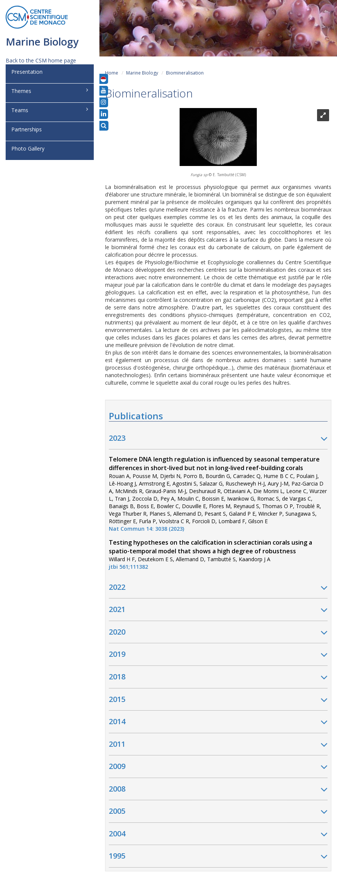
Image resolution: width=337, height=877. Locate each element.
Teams (49, 110)
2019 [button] (218, 654)
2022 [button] (218, 587)
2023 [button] (218, 438)
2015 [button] (218, 699)
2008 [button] (218, 789)
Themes (49, 90)
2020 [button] (218, 632)
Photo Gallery (27, 148)
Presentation (27, 71)
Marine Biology (142, 73)
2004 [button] (218, 834)
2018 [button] (218, 677)
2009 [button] (218, 766)
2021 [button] (218, 609)
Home (111, 73)
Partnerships (26, 129)
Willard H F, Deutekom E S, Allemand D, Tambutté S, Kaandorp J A (210, 554)
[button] (103, 78)
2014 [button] (218, 722)
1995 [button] (218, 856)
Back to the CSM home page (41, 60)
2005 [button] (218, 811)
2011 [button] (218, 744)
